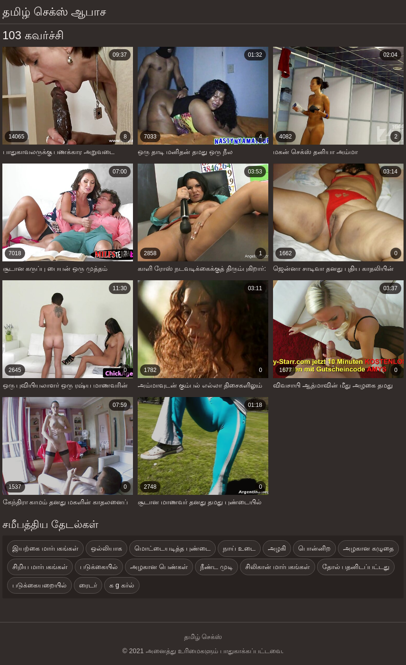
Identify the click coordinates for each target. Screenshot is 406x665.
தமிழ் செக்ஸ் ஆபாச (54, 11)
